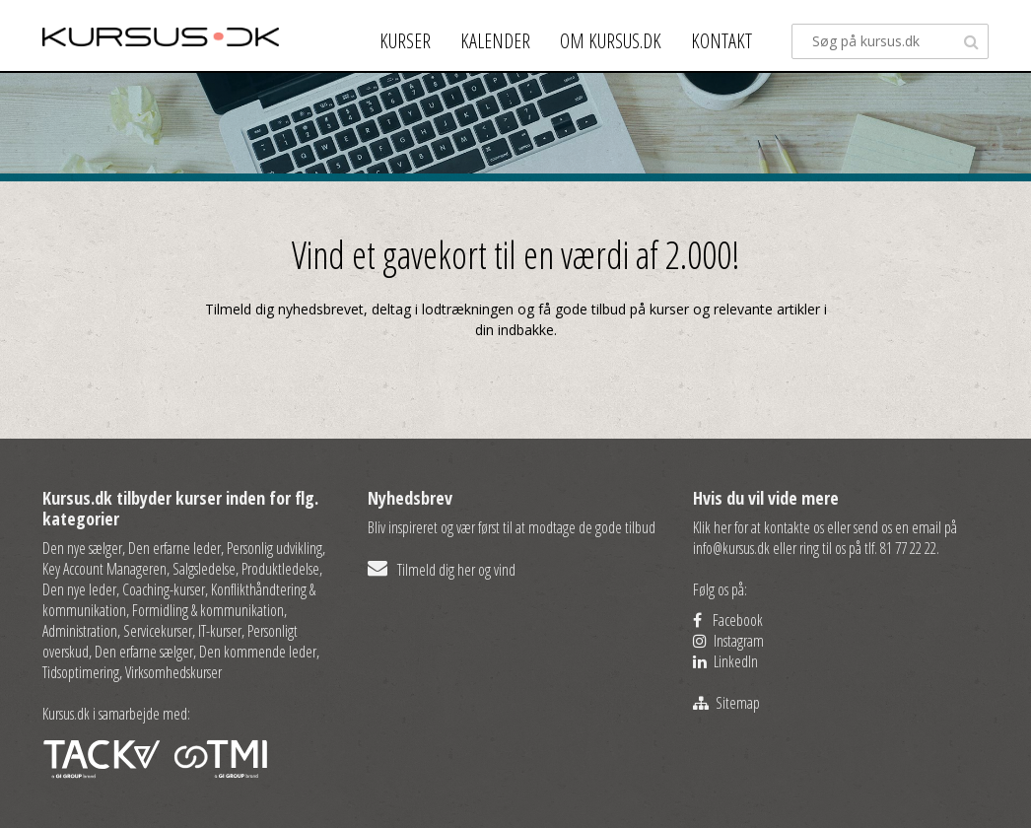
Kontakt (721, 41)
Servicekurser (157, 631)
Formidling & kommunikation (208, 610)
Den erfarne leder (174, 548)
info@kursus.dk (731, 548)
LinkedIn (725, 661)
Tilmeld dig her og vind (442, 570)
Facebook (728, 620)
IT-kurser (219, 631)
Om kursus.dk (610, 41)
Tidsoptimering (80, 672)
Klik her (712, 527)
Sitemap (726, 703)
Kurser (405, 41)
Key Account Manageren (104, 569)
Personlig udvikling (274, 548)
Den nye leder (79, 589)
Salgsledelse (204, 569)
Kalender (495, 41)
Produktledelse (280, 569)
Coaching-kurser (163, 589)
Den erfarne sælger (144, 651)
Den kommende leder (257, 651)
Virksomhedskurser (173, 672)
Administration (79, 631)
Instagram (728, 641)
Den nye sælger (82, 548)
